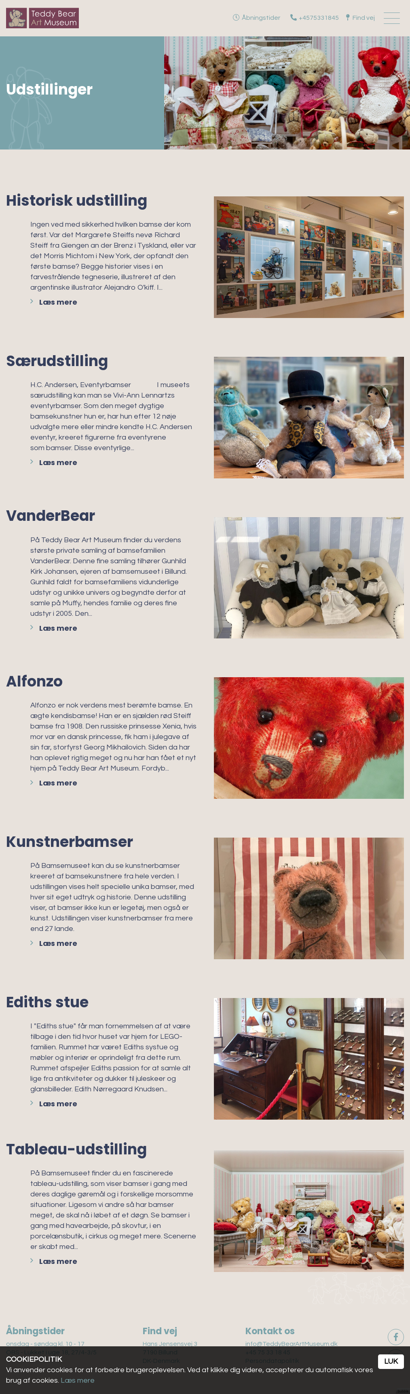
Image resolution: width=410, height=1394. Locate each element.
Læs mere (58, 302)
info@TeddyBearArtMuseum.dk (291, 1344)
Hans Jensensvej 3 (170, 1344)
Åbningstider (261, 18)
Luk (391, 1361)
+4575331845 (319, 18)
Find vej (364, 18)
